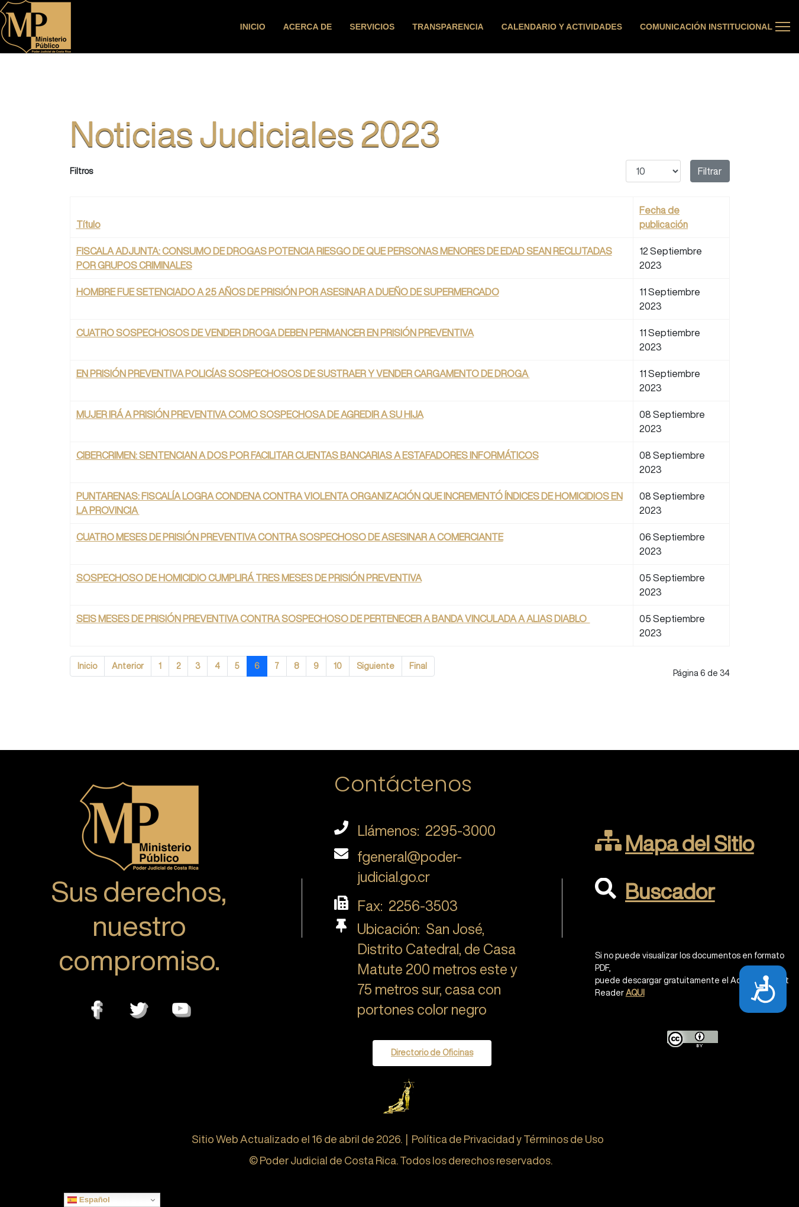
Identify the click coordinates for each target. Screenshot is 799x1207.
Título (88, 224)
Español (88, 1200)
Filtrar (710, 171)
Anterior (128, 666)
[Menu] (782, 26)
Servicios (372, 26)
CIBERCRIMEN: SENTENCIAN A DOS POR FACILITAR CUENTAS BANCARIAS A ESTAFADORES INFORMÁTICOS (307, 455)
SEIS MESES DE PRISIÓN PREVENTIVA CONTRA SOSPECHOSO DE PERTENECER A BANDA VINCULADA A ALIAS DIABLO (333, 618)
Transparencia (447, 26)
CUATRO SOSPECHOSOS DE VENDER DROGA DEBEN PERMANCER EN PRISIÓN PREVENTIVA (275, 332)
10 (338, 666)
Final (418, 666)
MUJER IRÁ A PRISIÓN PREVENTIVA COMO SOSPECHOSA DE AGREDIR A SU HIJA (249, 414)
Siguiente (375, 666)
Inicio (253, 26)
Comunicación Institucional (706, 26)
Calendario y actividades (562, 26)
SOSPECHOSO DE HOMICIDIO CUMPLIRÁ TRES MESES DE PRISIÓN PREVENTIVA (249, 577)
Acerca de (307, 26)
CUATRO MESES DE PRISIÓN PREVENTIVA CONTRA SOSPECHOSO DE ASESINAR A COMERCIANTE (289, 537)
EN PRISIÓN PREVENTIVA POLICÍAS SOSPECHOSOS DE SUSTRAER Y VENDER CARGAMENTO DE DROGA (303, 373)
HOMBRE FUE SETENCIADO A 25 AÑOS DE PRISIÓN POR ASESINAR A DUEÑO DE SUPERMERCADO (287, 292)
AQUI (635, 993)
